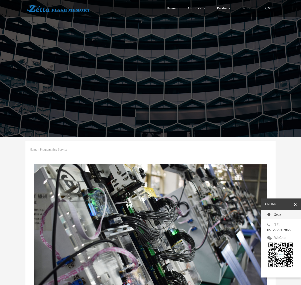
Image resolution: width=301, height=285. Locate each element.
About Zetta (196, 8)
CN (267, 8)
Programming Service (53, 149)
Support (248, 8)
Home (171, 8)
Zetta (274, 214)
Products (223, 8)
